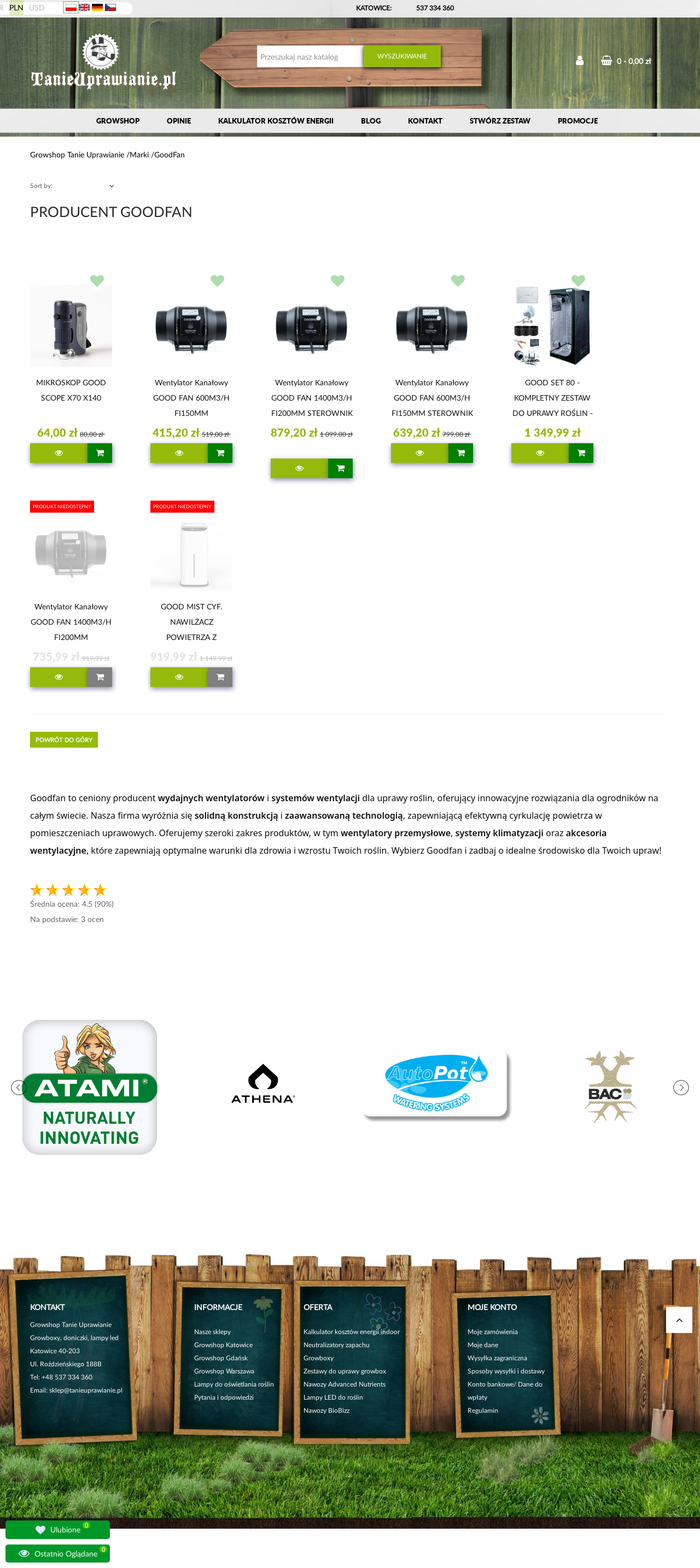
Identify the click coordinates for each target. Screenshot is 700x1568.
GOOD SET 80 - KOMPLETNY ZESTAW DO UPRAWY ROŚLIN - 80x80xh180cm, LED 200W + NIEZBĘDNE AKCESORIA (552, 399)
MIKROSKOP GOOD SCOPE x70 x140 (71, 390)
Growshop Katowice (223, 1345)
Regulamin (483, 1410)
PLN (16, 7)
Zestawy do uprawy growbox (345, 1371)
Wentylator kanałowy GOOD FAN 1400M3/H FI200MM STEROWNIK (312, 398)
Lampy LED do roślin (333, 1397)
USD (37, 7)
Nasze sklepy (212, 1332)
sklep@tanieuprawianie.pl (85, 1390)
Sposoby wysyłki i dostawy (506, 1371)
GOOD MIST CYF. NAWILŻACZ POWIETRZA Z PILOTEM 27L (191, 623)
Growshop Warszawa (224, 1371)
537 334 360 (435, 8)
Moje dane (483, 1345)
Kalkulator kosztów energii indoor (352, 1332)
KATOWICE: (374, 8)
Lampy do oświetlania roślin (234, 1384)
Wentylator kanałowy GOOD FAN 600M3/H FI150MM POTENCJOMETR (191, 399)
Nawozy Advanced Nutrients (345, 1384)
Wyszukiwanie (402, 56)
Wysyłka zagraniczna (497, 1358)
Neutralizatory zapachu (337, 1345)
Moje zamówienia (493, 1332)
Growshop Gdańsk (221, 1358)
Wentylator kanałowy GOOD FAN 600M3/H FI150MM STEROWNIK (432, 398)
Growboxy (319, 1358)
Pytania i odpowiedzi (224, 1397)
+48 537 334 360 (67, 1377)
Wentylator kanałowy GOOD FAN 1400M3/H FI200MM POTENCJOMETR (71, 623)
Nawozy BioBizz (326, 1410)
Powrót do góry (64, 739)
